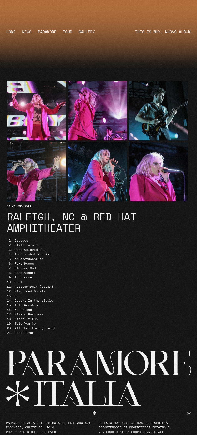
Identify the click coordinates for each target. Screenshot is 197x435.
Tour (67, 32)
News (26, 32)
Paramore (47, 32)
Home (11, 32)
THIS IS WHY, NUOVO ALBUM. (164, 32)
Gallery (87, 32)
